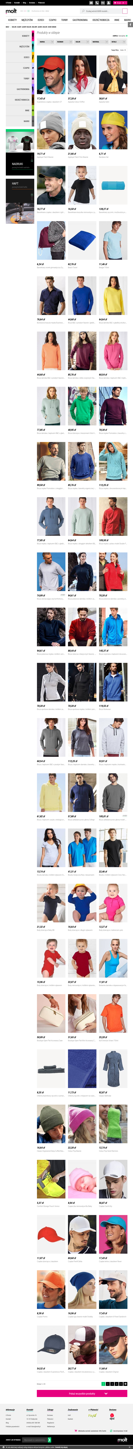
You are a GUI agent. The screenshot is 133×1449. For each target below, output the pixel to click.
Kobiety (12, 20)
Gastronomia (80, 20)
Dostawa (32, 3)
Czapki (52, 20)
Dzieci (41, 20)
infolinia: (97, 3)
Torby (64, 20)
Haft (69, 1415)
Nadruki (70, 1419)
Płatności (41, 3)
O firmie (8, 3)
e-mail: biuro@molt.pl (33, 1426)
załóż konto (109, 3)
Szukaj (122, 11)
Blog (24, 3)
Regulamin (50, 1423)
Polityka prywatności (12, 1426)
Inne (116, 20)
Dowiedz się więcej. (61, 1447)
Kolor (123, 50)
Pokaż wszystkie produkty (82, 1393)
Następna (125, 1384)
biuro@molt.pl (91, 3)
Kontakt (17, 3)
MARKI (26, 121)
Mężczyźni (27, 20)
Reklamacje (51, 1426)
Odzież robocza (101, 20)
